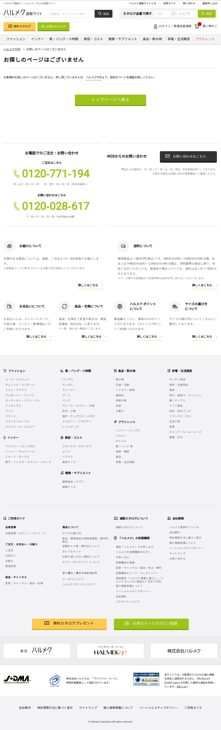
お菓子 (120, 411)
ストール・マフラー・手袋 (78, 405)
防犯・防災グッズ (180, 411)
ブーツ (66, 395)
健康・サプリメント (122, 39)
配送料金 (10, 566)
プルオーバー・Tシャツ (19, 395)
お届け (9, 561)
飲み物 (120, 379)
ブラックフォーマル (17, 421)
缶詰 (118, 405)
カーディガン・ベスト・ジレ (22, 400)
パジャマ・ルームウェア (20, 426)
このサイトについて (128, 601)
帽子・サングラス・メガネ (78, 416)
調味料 (120, 395)
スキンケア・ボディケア (77, 446)
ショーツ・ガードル (17, 456)
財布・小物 (69, 411)
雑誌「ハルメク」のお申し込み (135, 546)
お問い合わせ (177, 558)
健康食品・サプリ (73, 481)
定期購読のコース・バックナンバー (137, 573)
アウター (121, 435)
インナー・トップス (128, 430)
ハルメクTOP (94, 77)
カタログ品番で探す (137, 14)
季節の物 (121, 400)
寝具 (172, 390)
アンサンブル (13, 405)
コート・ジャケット (17, 379)
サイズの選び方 (71, 533)
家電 (172, 426)
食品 (118, 456)
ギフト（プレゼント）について (81, 562)
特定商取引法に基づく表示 (185, 537)
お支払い (10, 555)
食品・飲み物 (152, 39)
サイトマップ (177, 553)
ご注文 (9, 550)
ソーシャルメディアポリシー (133, 591)
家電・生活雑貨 (179, 39)
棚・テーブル (177, 400)
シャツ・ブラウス (16, 390)
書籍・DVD (176, 437)
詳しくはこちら (88, 285)
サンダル (67, 384)
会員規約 (121, 596)
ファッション (15, 39)
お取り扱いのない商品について (81, 556)
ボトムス (121, 441)
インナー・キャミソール (20, 451)
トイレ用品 (176, 405)
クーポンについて (73, 579)
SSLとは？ (183, 686)
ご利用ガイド (193, 707)
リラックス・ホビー (181, 416)
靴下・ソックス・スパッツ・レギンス (28, 462)
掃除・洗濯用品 (178, 384)
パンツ (9, 411)
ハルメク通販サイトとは (142, 3)
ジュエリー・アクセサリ (77, 421)
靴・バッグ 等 (124, 446)
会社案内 (174, 532)
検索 (103, 13)
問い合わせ (189, 3)
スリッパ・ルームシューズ (185, 432)
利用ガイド (169, 3)
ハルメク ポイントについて (79, 584)
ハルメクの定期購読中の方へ (133, 552)
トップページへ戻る (110, 99)
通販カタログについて (129, 527)
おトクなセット (71, 551)
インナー (37, 39)
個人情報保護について (129, 586)
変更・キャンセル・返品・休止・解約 (139, 567)
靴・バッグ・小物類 (63, 39)
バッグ (66, 400)
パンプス (67, 379)
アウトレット (205, 39)
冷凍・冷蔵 (122, 384)
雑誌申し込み (209, 3)
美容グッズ (69, 462)
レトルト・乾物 (125, 390)
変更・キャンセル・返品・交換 (24, 583)
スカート (10, 416)
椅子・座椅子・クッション (185, 395)
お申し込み (122, 557)
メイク (66, 451)
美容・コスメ (93, 39)
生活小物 (174, 421)
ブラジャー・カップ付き (20, 446)
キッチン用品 (177, 379)
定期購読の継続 (125, 562)
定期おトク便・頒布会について (81, 546)
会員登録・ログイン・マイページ (25, 533)
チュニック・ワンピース (20, 384)
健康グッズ (69, 486)
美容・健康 (122, 451)
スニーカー (69, 390)
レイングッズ (70, 426)
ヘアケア (67, 456)
